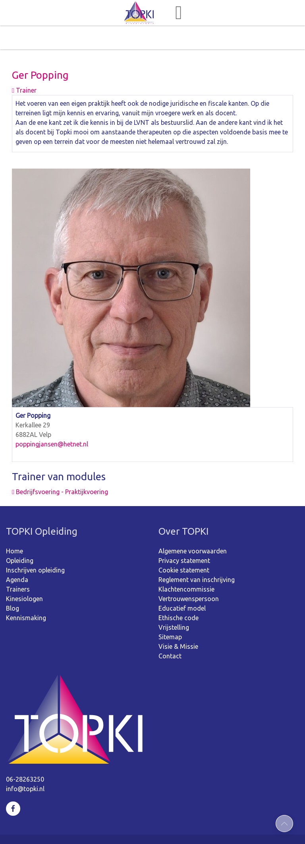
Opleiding (19, 536)
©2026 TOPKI (94, 827)
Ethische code (178, 594)
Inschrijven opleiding (35, 546)
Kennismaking (26, 594)
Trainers (18, 565)
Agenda (17, 555)
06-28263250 (25, 755)
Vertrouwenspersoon (188, 574)
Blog (12, 584)
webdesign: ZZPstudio (199, 827)
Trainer (24, 66)
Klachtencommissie (186, 565)
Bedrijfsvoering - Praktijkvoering (60, 467)
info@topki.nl (25, 764)
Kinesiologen (24, 574)
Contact (169, 632)
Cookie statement (183, 546)
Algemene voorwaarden (192, 527)
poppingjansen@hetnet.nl (51, 420)
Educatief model (182, 584)
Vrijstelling (173, 603)
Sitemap (170, 613)
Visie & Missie (178, 622)
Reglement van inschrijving (196, 555)
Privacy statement (184, 536)
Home (14, 527)
